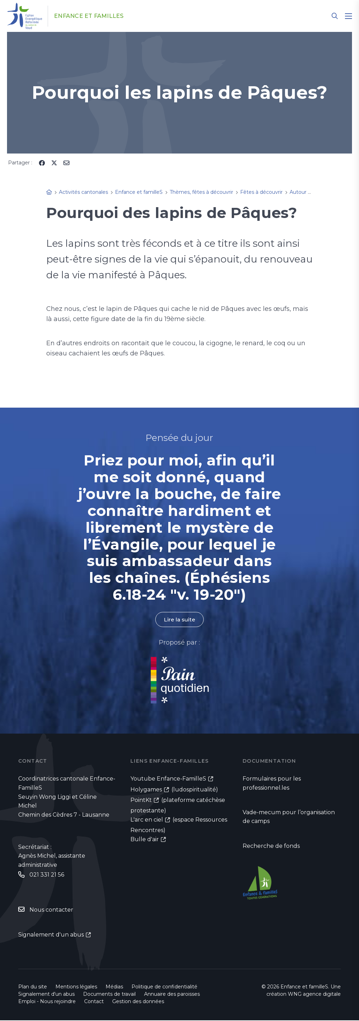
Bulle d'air (144, 840)
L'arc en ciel (146, 820)
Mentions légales (76, 987)
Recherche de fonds (271, 846)
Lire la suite (179, 619)
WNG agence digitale (314, 995)
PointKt (141, 800)
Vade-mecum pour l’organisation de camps (289, 817)
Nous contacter (51, 910)
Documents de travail (109, 995)
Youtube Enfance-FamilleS (168, 779)
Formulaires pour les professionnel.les (272, 783)
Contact (94, 1002)
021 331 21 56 (46, 874)
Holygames (146, 789)
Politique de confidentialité (164, 987)
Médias (114, 987)
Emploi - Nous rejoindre (47, 1002)
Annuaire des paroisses (172, 995)
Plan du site (32, 987)
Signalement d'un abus (51, 935)
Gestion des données (138, 1002)
